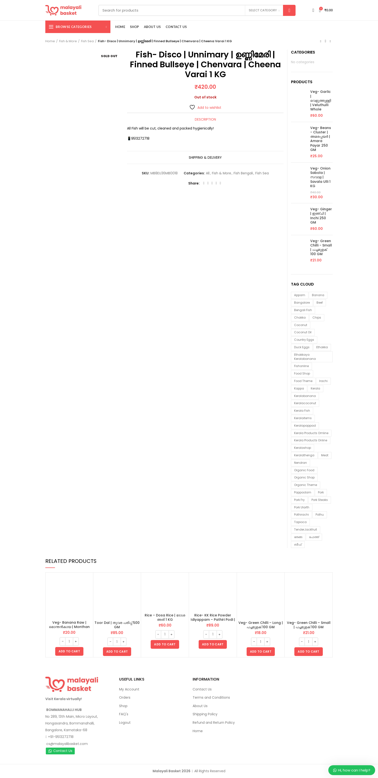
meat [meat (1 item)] (324, 455)
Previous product (320, 41)
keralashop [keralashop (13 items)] (302, 448)
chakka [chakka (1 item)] (300, 317)
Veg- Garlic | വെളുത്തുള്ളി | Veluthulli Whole (320, 100)
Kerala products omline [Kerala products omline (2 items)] (311, 433)
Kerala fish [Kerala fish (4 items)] (302, 411)
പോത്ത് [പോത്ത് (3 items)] (314, 537)
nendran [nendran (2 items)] (300, 463)
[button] (69, 651)
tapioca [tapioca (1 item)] (300, 522)
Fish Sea (87, 41)
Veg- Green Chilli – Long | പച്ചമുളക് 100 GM (260, 625)
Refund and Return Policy (214, 722)
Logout (125, 722)
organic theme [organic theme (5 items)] (305, 485)
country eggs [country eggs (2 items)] (304, 340)
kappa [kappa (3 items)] (299, 388)
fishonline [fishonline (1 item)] (301, 366)
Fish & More (68, 41)
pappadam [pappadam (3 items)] (302, 492)
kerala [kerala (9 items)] (315, 388)
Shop (123, 705)
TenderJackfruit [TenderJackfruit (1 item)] (305, 529)
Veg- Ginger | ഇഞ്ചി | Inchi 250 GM (321, 216)
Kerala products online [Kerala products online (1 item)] (310, 440)
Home (50, 41)
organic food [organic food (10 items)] (304, 470)
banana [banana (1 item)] (318, 295)
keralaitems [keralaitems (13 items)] (303, 418)
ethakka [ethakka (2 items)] (322, 347)
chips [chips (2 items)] (316, 317)
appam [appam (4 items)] (299, 295)
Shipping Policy (205, 714)
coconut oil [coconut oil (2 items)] (302, 332)
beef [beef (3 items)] (320, 302)
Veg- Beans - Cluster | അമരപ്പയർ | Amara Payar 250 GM (320, 139)
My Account (129, 689)
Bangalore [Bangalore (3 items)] (302, 302)
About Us (200, 705)
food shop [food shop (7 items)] (302, 373)
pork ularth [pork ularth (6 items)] (301, 507)
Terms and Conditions (211, 697)
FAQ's (123, 714)
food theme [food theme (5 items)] (303, 381)
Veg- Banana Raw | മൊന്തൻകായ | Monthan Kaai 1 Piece (69, 626)
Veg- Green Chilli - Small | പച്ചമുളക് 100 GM (321, 247)
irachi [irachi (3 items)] (323, 381)
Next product (330, 41)
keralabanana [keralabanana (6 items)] (305, 396)
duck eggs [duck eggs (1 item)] (302, 347)
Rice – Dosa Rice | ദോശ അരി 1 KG (165, 617)
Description (205, 119)
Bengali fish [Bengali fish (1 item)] (303, 310)
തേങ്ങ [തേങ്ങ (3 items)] (298, 537)
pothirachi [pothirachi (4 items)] (301, 514)
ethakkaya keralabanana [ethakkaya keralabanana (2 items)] (305, 357)
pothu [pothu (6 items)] (320, 514)
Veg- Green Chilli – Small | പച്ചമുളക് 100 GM (309, 625)
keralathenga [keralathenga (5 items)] (304, 455)
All (207, 173)
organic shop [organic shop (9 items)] (304, 477)
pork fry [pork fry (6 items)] (299, 500)
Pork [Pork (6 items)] (321, 492)
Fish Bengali (243, 173)
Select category (263, 10)
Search (289, 10)
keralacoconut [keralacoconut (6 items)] (305, 403)
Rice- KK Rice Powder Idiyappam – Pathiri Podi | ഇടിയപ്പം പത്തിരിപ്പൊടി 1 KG (212, 619)
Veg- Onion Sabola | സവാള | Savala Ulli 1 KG (320, 177)
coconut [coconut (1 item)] (300, 325)
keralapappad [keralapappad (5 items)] (305, 425)
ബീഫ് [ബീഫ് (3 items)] (298, 544)
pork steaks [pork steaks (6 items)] (319, 500)
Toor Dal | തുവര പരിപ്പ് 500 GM (117, 625)
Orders (124, 697)
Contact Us (60, 750)
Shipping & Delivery (205, 157)
